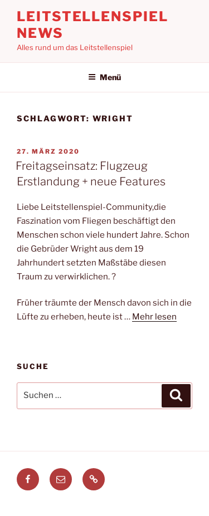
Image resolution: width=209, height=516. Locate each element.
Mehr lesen (154, 317)
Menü (104, 77)
